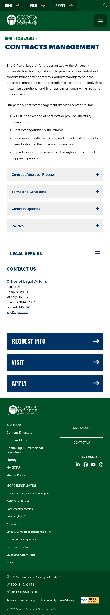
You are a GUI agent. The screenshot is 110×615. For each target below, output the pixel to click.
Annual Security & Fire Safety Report (28, 493)
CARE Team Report (18, 501)
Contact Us (82, 442)
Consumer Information (20, 508)
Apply (64, 5)
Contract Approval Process (33, 174)
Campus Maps (17, 440)
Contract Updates (26, 208)
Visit (37, 5)
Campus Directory (19, 433)
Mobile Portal (16, 475)
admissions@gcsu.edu (22, 591)
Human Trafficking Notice (21, 539)
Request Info (55, 341)
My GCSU (13, 467)
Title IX (11, 562)
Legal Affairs (25, 38)
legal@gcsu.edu (17, 312)
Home (9, 38)
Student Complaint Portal (21, 554)
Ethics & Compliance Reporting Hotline (29, 531)
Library (12, 460)
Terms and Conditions (29, 192)
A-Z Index (14, 425)
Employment (14, 524)
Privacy (11, 600)
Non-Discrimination (18, 547)
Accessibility (28, 600)
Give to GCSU (82, 428)
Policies (18, 226)
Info (12, 5)
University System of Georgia (58, 600)
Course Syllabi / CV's (18, 516)
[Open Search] (105, 5)
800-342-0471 (21, 584)
